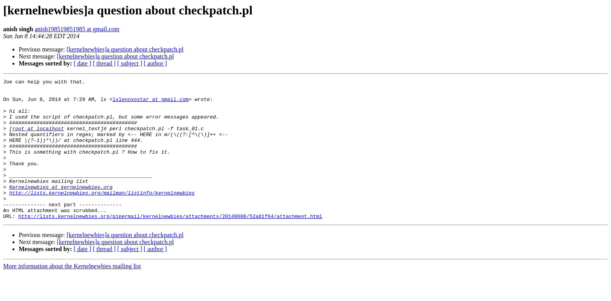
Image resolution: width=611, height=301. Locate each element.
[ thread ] (104, 63)
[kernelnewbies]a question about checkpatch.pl (125, 49)
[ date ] (82, 63)
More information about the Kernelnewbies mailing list (72, 294)
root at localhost (38, 138)
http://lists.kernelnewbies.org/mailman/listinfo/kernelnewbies (102, 216)
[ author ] (155, 63)
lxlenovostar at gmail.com (151, 103)
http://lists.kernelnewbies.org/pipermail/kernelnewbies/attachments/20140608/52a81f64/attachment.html (170, 244)
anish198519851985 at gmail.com (77, 29)
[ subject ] (129, 63)
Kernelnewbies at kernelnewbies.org (61, 208)
